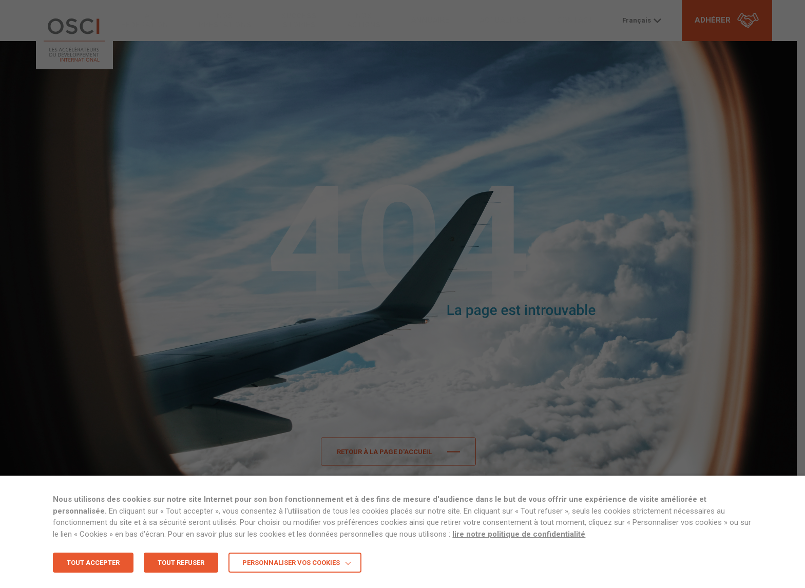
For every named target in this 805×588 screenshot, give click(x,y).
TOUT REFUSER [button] (181, 562)
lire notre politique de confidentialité (518, 534)
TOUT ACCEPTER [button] (93, 562)
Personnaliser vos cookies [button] (291, 562)
